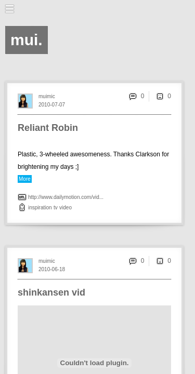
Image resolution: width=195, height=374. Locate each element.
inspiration (40, 207)
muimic (46, 96)
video (65, 207)
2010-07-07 (51, 105)
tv (56, 207)
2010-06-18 (51, 269)
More (25, 179)
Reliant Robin (48, 128)
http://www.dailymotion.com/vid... (65, 197)
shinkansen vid (51, 292)
